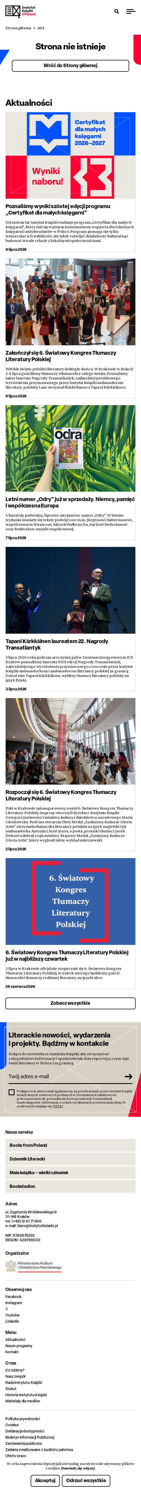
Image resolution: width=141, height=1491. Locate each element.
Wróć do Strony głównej (70, 65)
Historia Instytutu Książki (26, 1394)
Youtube (12, 1315)
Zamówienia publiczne (23, 1443)
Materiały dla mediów (22, 1401)
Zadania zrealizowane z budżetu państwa (39, 1449)
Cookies (12, 1425)
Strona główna (18, 28)
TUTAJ (57, 1106)
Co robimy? (14, 1370)
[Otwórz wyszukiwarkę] (117, 11)
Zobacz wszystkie (70, 1003)
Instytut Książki (20, 11)
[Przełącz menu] (131, 11)
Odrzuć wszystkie (86, 1480)
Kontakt (12, 1351)
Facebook (13, 1296)
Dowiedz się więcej (78, 1468)
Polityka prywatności (22, 1418)
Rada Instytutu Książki (23, 1382)
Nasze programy (18, 1345)
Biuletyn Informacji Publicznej (29, 1437)
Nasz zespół (15, 1376)
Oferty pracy (15, 1455)
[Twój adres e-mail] (65, 1076)
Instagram (13, 1302)
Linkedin (12, 1321)
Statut (10, 1388)
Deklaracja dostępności (24, 1431)
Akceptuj (45, 1480)
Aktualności (15, 1339)
